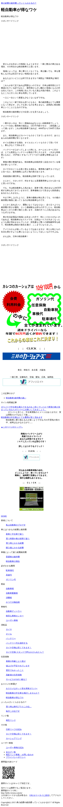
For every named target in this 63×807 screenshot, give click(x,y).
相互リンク (11, 720)
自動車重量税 (12, 593)
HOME (4, 516)
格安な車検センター (15, 616)
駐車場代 (10, 570)
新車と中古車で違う (15, 534)
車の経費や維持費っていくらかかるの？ (18, 3)
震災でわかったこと (15, 670)
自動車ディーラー (14, 611)
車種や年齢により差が (16, 661)
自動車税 (10, 589)
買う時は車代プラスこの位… (19, 707)
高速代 (9, 575)
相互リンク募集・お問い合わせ (20, 755)
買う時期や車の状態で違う (18, 539)
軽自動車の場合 (13, 561)
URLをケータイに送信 (39, 795)
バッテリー (11, 638)
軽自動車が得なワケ (15, 698)
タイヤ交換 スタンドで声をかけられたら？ (25, 652)
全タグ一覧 (11, 752)
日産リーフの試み (14, 729)
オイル (9, 634)
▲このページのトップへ (12, 427)
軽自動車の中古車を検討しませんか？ (22, 693)
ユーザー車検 (12, 620)
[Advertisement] (31, 41)
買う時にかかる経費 (15, 543)
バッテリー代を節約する (17, 643)
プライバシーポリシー (16, 757)
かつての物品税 (13, 602)
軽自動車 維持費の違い (16, 398)
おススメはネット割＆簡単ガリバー (21, 688)
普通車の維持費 (13, 557)
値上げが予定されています (18, 666)
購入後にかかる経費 (15, 548)
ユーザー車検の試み (15, 747)
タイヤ (9, 629)
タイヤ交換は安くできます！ (19, 648)
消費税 (9, 598)
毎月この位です (13, 711)
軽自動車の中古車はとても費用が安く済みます (21, 417)
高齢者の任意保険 (14, 675)
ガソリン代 (11, 579)
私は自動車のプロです (16, 525)
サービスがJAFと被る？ (16, 679)
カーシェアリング (14, 738)
